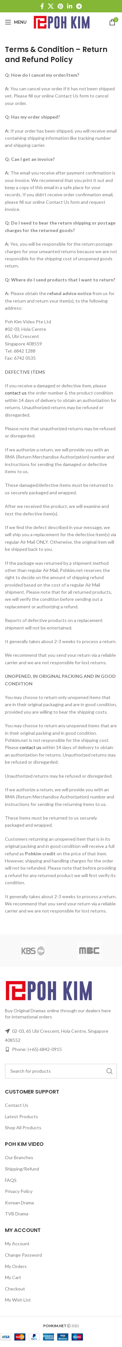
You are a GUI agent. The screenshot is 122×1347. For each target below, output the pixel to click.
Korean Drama (19, 1202)
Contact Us (16, 1105)
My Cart (13, 1277)
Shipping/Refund (22, 1169)
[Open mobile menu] (16, 22)
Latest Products (21, 1116)
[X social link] (51, 6)
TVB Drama (16, 1213)
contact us (16, 392)
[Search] (61, 1071)
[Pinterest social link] (60, 6)
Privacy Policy (19, 1191)
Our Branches (19, 1157)
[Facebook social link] (42, 6)
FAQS (11, 1180)
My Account (17, 1243)
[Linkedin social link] (69, 6)
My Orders (16, 1266)
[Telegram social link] (79, 6)
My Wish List (18, 1299)
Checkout (15, 1288)
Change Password (23, 1255)
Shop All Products (23, 1127)
